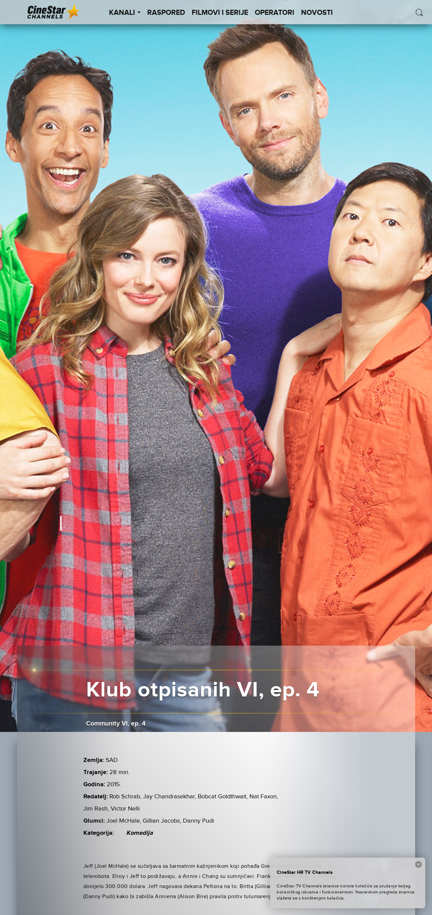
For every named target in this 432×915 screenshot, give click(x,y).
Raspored (166, 12)
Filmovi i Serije (220, 12)
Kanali (124, 12)
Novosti (317, 12)
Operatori (274, 12)
